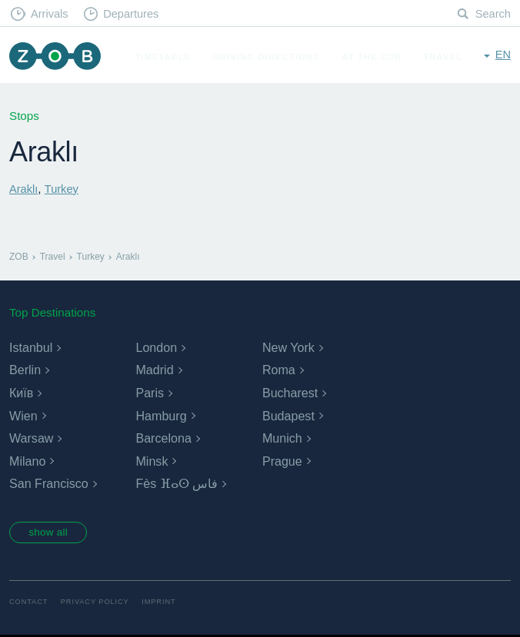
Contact (29, 603)
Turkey (63, 188)
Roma (278, 370)
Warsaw (31, 438)
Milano (27, 461)
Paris (149, 393)
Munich (282, 438)
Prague (282, 461)
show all (51, 533)
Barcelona (163, 438)
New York (288, 347)
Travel (446, 95)
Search (492, 14)
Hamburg (160, 415)
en (503, 55)
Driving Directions (270, 95)
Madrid (154, 370)
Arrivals (51, 14)
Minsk (151, 461)
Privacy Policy (98, 603)
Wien (23, 415)
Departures (135, 14)
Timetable (166, 95)
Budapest (288, 415)
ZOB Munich (57, 57)
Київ (21, 393)
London (155, 347)
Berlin (25, 370)
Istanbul (30, 347)
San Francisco (48, 483)
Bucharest (290, 393)
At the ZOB (375, 95)
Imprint (164, 603)
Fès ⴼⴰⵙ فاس (176, 483)
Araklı (24, 188)
